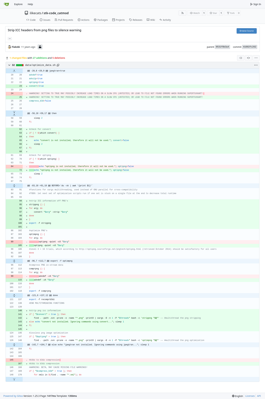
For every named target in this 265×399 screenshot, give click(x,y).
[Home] (6, 4)
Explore (18, 4)
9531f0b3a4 (222, 47)
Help (30, 4)
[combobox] (240, 58)
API (259, 395)
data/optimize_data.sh (40, 65)
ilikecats (35, 13)
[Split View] (248, 58)
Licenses (250, 395)
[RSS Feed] (182, 13)
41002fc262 (249, 47)
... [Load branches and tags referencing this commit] (10, 38)
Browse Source (247, 30)
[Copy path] (58, 65)
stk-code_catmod (56, 13)
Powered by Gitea (13, 395)
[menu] (256, 58)
